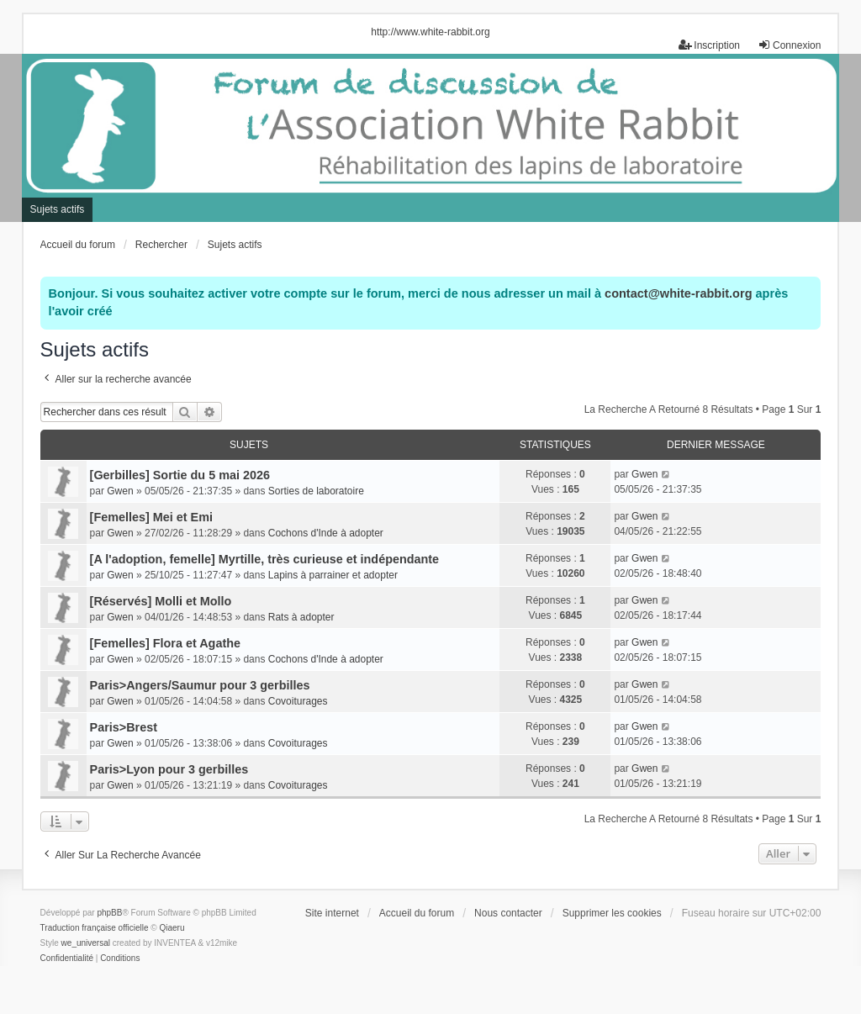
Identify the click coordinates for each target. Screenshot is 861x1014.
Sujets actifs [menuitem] (57, 209)
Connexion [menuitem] (789, 45)
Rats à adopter (301, 617)
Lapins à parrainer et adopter (333, 575)
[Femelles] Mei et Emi (151, 517)
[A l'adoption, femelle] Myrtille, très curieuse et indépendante (265, 559)
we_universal (85, 943)
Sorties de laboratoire (316, 491)
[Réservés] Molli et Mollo (161, 601)
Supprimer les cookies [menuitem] (612, 913)
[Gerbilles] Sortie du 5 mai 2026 (180, 475)
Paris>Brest (123, 727)
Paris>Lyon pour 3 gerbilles (169, 769)
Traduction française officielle (94, 927)
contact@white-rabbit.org (678, 293)
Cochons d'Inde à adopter (325, 533)
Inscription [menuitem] (709, 45)
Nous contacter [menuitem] (508, 913)
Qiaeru (172, 927)
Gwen (120, 491)
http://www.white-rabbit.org (430, 32)
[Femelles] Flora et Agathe (165, 643)
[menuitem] (66, 958)
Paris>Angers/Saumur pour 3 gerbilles (200, 685)
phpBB (109, 912)
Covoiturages (298, 701)
